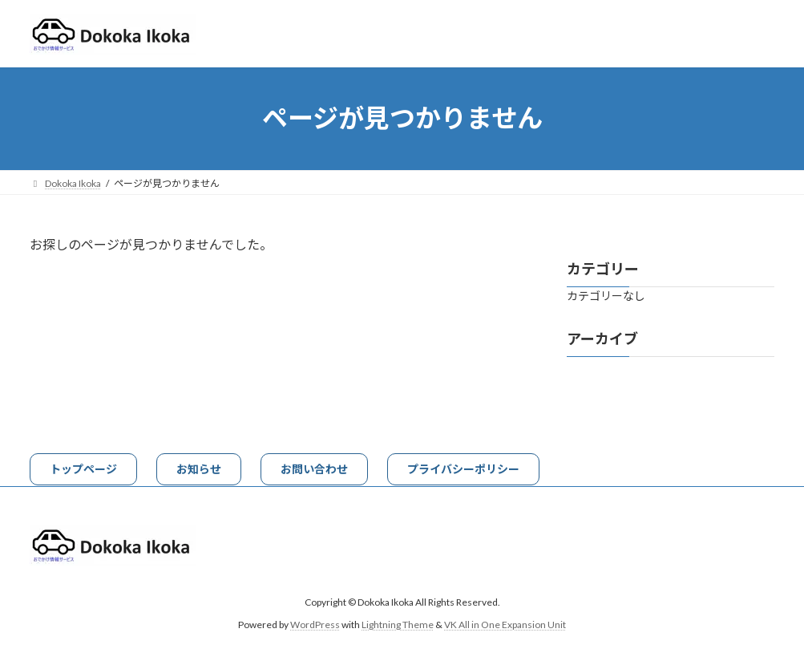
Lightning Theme (398, 625)
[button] (83, 469)
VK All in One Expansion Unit (505, 625)
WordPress (315, 625)
